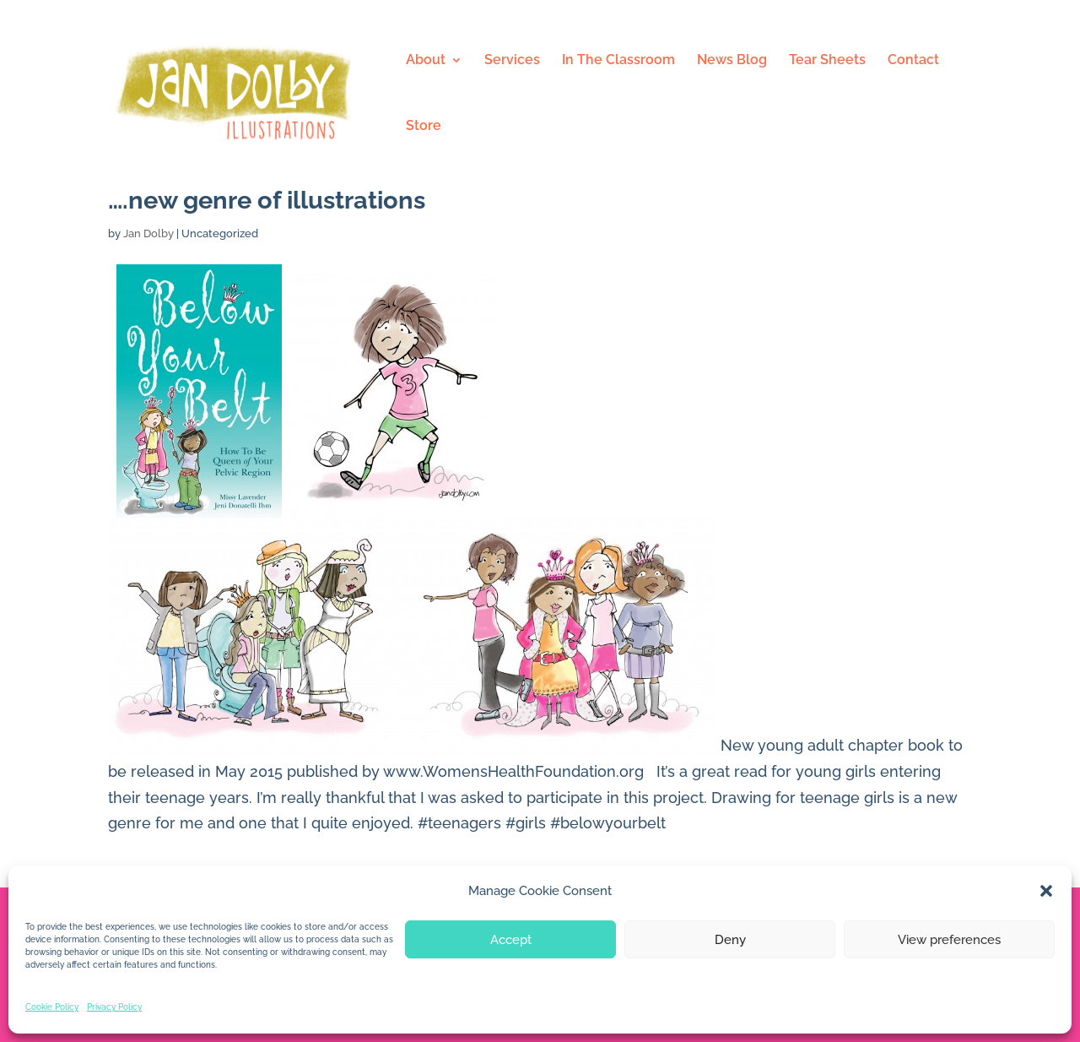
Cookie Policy (51, 1007)
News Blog (732, 61)
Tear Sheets (827, 61)
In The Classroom (618, 61)
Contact (913, 61)
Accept (511, 939)
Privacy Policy (114, 1007)
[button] (1046, 890)
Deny (730, 939)
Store (423, 126)
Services (512, 61)
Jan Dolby (148, 233)
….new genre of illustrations (266, 200)
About (426, 61)
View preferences (949, 939)
